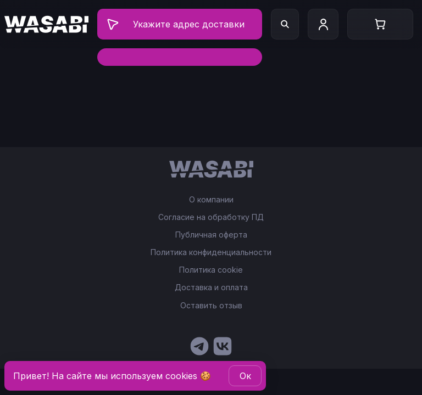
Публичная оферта (211, 234)
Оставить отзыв (211, 305)
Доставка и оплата (211, 287)
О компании (211, 199)
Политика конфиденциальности (211, 252)
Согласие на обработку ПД (211, 217)
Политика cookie (211, 270)
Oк (245, 375)
